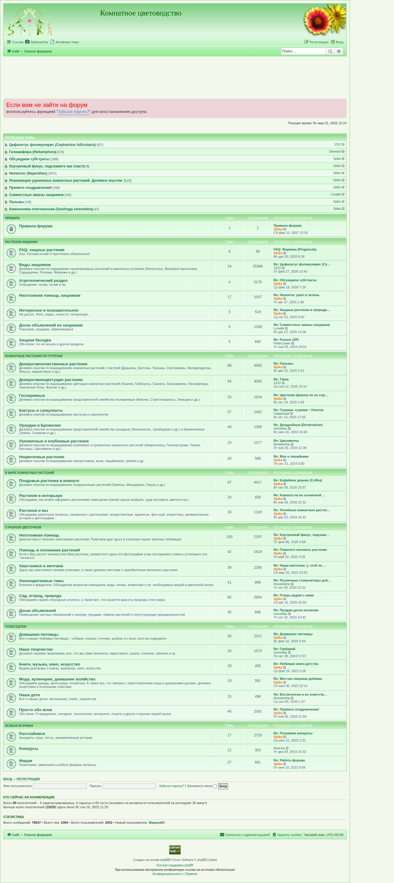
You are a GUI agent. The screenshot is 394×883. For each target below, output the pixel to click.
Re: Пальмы (283, 363)
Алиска (279, 748)
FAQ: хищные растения (41, 250)
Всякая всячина (19, 725)
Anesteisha (282, 444)
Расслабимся (32, 733)
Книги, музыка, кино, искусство (49, 664)
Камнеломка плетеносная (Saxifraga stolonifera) (51, 209)
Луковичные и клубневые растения (54, 441)
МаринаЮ (157, 822)
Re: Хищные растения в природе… (302, 310)
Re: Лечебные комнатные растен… (302, 510)
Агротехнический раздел (43, 280)
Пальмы (16, 202)
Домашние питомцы (38, 634)
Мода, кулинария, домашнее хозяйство (57, 679)
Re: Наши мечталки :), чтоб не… (299, 565)
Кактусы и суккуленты (41, 410)
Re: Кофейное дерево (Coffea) (298, 480)
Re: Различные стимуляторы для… (302, 580)
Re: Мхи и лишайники (291, 456)
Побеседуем (15, 626)
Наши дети (29, 695)
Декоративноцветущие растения (51, 379)
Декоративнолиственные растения (53, 364)
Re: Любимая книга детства (296, 664)
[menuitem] (36, 42)
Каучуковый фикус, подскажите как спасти (47, 166)
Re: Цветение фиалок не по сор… (301, 395)
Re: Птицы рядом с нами (294, 595)
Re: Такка (281, 379)
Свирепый (281, 413)
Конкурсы (28, 748)
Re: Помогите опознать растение (300, 549)
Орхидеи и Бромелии (40, 425)
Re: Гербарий (284, 649)
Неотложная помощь (39, 535)
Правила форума (35, 226)
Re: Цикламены (286, 440)
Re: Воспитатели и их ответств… (300, 694)
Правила (12, 218)
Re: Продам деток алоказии (296, 610)
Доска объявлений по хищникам (51, 325)
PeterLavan (282, 343)
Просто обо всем (35, 710)
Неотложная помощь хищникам (49, 295)
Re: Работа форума (289, 760)
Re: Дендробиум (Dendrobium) (298, 425)
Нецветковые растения (41, 457)
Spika (339, 158)
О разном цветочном (23, 527)
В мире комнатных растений (29, 473)
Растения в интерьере (40, 495)
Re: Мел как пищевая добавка (298, 678)
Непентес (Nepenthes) (28, 173)
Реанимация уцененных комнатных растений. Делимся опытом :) (67, 180)
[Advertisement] (175, 77)
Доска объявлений (37, 610)
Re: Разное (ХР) (286, 339)
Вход (7, 779)
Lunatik (338, 194)
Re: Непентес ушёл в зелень (296, 295)
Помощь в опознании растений (49, 550)
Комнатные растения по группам (33, 356)
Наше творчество (36, 649)
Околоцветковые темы (41, 581)
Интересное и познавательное (48, 310)
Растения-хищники (21, 242)
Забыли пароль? (73, 111)
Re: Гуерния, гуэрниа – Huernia (298, 410)
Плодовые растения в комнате (49, 480)
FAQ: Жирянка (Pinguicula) (295, 249)
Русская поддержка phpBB (174, 865)
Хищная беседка (35, 340)
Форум (25, 760)
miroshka (280, 428)
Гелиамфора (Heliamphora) (33, 152)
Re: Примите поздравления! (296, 709)
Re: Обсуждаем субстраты (295, 280)
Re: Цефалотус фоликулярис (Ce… (302, 264)
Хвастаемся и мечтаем (41, 566)
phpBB (164, 860)
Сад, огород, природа (40, 595)
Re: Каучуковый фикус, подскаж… (301, 535)
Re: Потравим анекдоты (293, 733)
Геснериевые (32, 395)
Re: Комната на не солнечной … (299, 495)
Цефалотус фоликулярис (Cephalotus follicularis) (52, 145)
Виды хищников (35, 264)
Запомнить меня (202, 786)
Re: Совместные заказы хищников (302, 325)
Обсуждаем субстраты (29, 159)
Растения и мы (33, 510)
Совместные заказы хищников (36, 195)
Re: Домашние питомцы (293, 634)
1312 (339, 144)
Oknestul (337, 151)
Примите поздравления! (30, 188)
